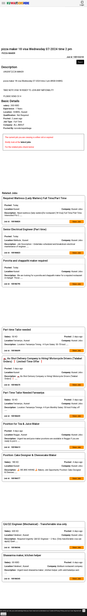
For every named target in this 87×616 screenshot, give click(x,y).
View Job (76, 222)
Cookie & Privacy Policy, (57, 611)
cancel (3, 614)
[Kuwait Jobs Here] (17, 4)
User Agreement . (76, 611)
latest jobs (26, 142)
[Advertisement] (44, 27)
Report (80, 62)
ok (84, 611)
